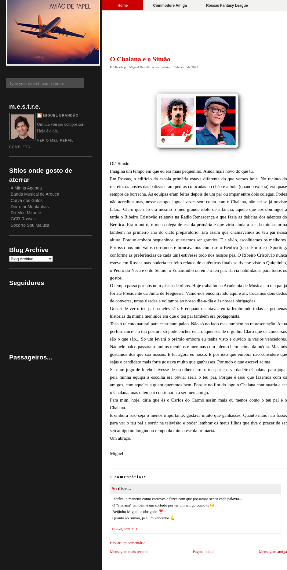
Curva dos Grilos (26, 200)
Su (114, 488)
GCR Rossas (23, 218)
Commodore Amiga (170, 5)
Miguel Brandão (60, 115)
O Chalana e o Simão (140, 59)
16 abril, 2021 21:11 (125, 529)
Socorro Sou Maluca (30, 225)
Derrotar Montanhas (30, 206)
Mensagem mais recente (129, 551)
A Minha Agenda (26, 188)
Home (123, 5)
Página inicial (203, 551)
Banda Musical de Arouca (35, 194)
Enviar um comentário (127, 542)
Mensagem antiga (273, 551)
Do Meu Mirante (26, 212)
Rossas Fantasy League (227, 5)
